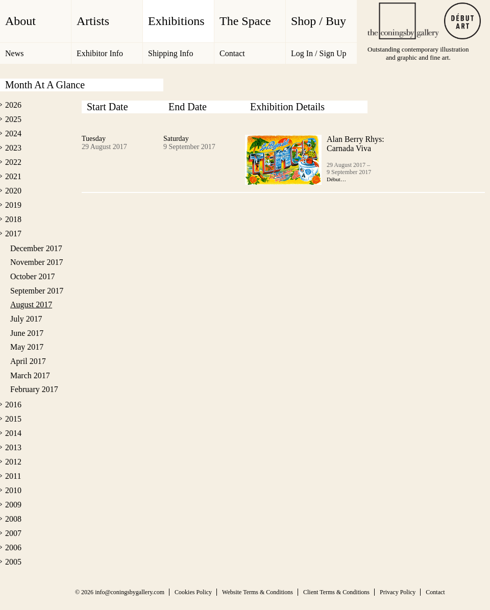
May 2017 (26, 347)
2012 (13, 461)
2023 (13, 147)
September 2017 (36, 290)
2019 (13, 205)
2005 (13, 561)
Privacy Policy (397, 592)
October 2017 (32, 276)
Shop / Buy (318, 21)
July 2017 (26, 318)
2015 (13, 418)
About (20, 21)
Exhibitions (176, 21)
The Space (245, 21)
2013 (13, 447)
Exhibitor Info (100, 53)
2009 (13, 504)
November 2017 (36, 262)
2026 (13, 105)
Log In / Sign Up (318, 53)
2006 (13, 547)
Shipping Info (170, 53)
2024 (13, 133)
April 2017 (28, 361)
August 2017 (31, 304)
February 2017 (34, 389)
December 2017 (36, 248)
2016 (13, 404)
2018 (13, 219)
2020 (13, 190)
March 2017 (30, 375)
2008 (13, 519)
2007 (13, 533)
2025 (13, 119)
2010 (13, 490)
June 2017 (26, 333)
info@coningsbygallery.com (129, 592)
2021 (13, 176)
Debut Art (462, 21)
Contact (232, 53)
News (14, 53)
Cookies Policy (193, 592)
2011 (13, 476)
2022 (13, 162)
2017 (13, 233)
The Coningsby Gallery (403, 21)
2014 (13, 433)
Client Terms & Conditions (336, 592)
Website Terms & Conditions (257, 592)
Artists (93, 21)
